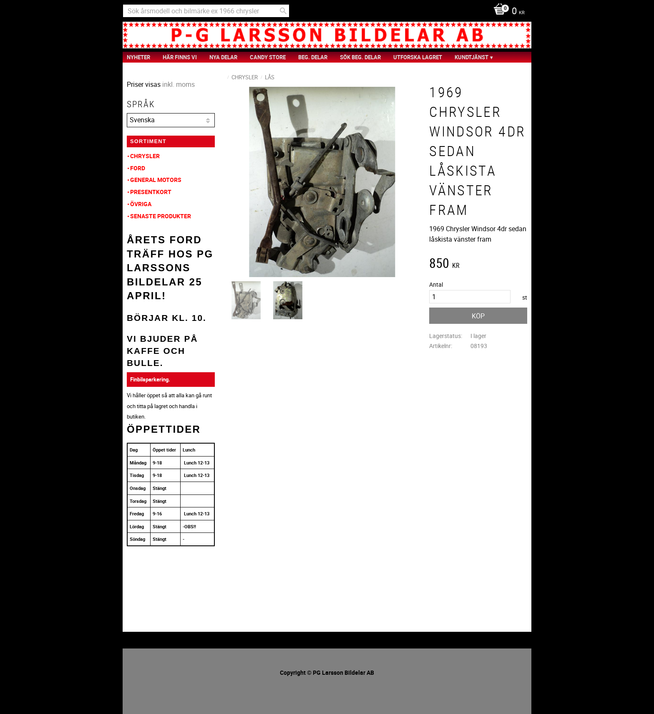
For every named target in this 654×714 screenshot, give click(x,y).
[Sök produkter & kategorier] (206, 11)
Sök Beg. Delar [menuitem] (360, 57)
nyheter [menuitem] (138, 57)
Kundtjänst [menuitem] (471, 57)
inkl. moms (178, 84)
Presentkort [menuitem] (150, 192)
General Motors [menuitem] (155, 180)
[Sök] (283, 11)
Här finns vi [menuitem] (180, 57)
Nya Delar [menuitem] (223, 57)
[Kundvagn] (507, 11)
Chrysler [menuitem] (145, 156)
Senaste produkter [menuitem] (160, 216)
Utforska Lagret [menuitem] (417, 57)
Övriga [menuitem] (140, 204)
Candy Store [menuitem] (268, 57)
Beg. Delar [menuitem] (312, 57)
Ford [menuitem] (137, 168)
